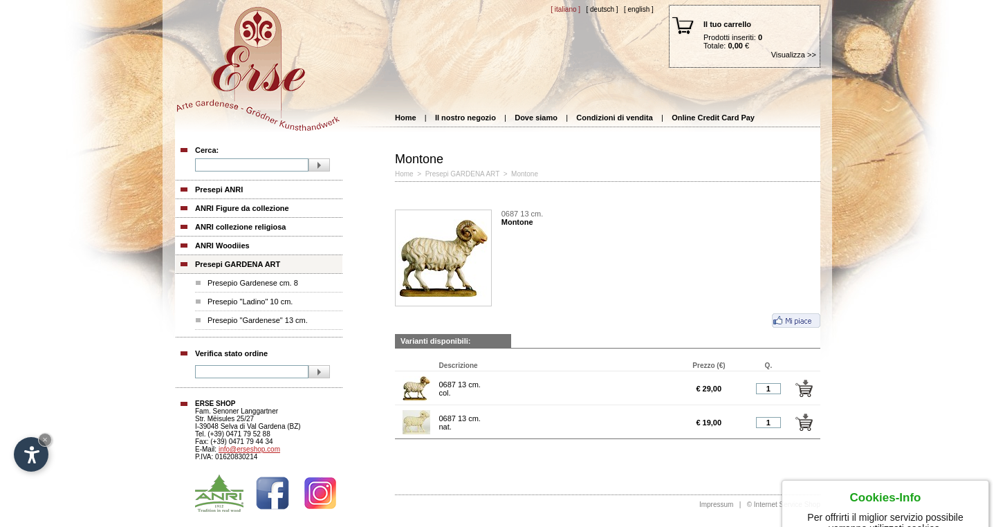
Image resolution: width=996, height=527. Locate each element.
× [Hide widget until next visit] (45, 439)
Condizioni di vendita (614, 117)
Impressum (716, 504)
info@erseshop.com (249, 449)
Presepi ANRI (219, 189)
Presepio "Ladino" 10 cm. (250, 301)
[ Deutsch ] (602, 9)
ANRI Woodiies (222, 245)
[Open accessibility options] (31, 454)
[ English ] (639, 9)
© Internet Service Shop (783, 504)
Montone (524, 174)
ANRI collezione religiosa (240, 227)
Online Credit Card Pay (713, 117)
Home (405, 117)
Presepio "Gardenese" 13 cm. (258, 320)
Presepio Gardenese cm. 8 (253, 283)
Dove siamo (536, 117)
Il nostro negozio (465, 117)
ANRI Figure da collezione (242, 208)
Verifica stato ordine (231, 353)
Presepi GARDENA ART (237, 264)
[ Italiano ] (565, 9)
